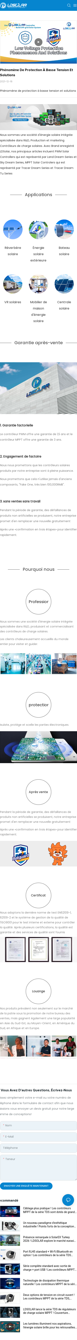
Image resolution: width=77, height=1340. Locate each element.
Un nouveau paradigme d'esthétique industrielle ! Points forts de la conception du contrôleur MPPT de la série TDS (48, 1224)
